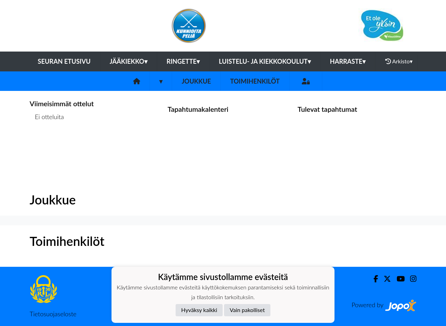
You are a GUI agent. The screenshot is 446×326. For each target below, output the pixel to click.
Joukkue (196, 81)
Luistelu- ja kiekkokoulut (265, 61)
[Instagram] (410, 278)
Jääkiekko (128, 61)
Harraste (348, 61)
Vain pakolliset (247, 309)
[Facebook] (373, 278)
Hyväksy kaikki (199, 309)
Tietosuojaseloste (53, 314)
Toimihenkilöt (254, 81)
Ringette (183, 61)
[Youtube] (398, 278)
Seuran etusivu (64, 61)
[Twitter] (384, 278)
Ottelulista (47, 143)
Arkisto (399, 61)
